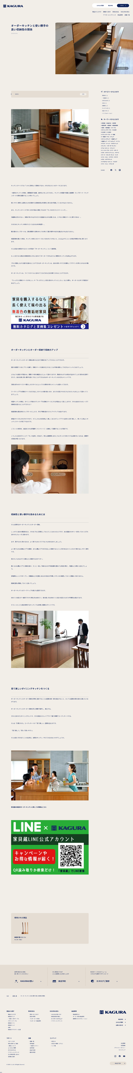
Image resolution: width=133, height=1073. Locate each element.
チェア (112, 136)
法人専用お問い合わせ (13, 1054)
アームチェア (112, 141)
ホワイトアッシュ (110, 152)
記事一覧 (15, 996)
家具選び (108, 127)
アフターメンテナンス (56, 1021)
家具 (103, 127)
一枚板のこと (105, 98)
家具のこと (105, 95)
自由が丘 (109, 123)
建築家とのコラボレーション (80, 1018)
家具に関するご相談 (13, 1043)
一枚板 (113, 134)
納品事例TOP (76, 1014)
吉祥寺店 (32, 1048)
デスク (103, 143)
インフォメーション (107, 113)
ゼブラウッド (109, 159)
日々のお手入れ (12, 1050)
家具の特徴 (32, 1016)
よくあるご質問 (12, 1048)
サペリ (117, 152)
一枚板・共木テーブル (13, 1018)
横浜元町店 (32, 1052)
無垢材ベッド (11, 1025)
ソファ (118, 141)
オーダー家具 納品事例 (78, 1016)
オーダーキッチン (112, 145)
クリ (103, 164)
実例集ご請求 (11, 1056)
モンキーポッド (110, 155)
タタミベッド (115, 143)
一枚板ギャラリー (34, 1046)
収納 (9, 1027)
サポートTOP (11, 1041)
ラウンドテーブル (106, 134)
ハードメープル (105, 150)
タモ (103, 152)
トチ (117, 155)
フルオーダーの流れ (35, 1018)
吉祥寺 (114, 123)
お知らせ (53, 1041)
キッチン (104, 145)
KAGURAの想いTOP (56, 1014)
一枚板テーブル (105, 136)
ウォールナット (105, 148)
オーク (116, 150)
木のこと (104, 103)
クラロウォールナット (107, 161)
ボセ (103, 159)
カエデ (115, 161)
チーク (103, 155)
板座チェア (114, 139)
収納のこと (105, 105)
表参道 (103, 123)
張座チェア (104, 141)
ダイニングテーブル (106, 130)
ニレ (107, 164)
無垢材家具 (115, 125)
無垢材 (109, 125)
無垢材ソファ (11, 1023)
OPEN (83, 94)
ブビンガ (112, 164)
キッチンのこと (106, 108)
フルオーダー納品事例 (35, 1021)
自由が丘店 (32, 1050)
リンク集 (53, 1046)
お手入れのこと (106, 100)
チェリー (113, 148)
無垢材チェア (11, 1016)
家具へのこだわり (34, 1014)
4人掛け (115, 130)
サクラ (116, 157)
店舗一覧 (32, 1041)
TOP (8, 996)
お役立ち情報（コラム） (57, 1043)
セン (107, 157)
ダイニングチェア (106, 139)
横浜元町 (104, 125)
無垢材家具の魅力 (55, 1016)
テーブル (114, 127)
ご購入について (12, 1046)
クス (103, 157)
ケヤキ (111, 157)
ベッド (108, 143)
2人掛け (109, 132)
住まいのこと (105, 111)
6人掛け (104, 132)
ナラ (112, 150)
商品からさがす (12, 1014)
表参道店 (32, 1043)
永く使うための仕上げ (56, 1018)
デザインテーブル (12, 1021)
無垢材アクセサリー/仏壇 (14, 1029)
